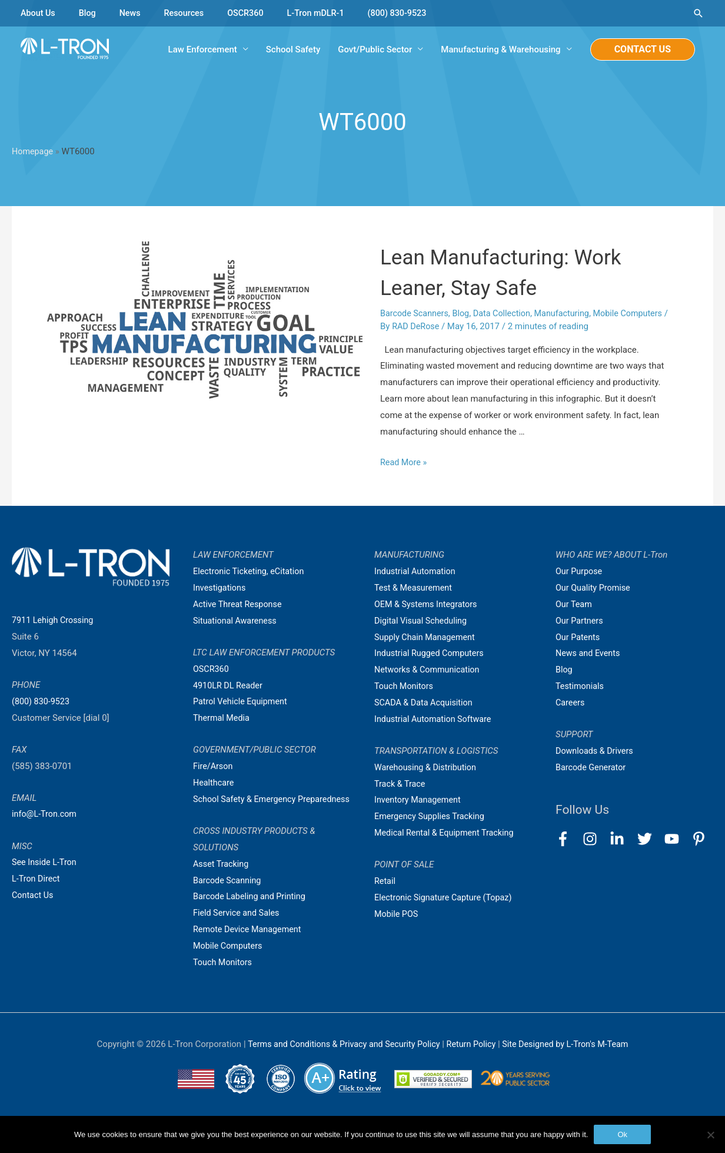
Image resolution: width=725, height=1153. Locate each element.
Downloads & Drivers (596, 751)
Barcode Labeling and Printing (252, 913)
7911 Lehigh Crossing (54, 620)
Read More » (404, 463)
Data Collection (507, 314)
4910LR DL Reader (229, 686)
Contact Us (33, 895)
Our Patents (579, 637)
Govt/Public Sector (375, 50)
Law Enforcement (202, 50)
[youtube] (677, 839)
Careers (571, 703)
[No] (710, 1135)
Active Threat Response (239, 604)
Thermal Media (222, 718)
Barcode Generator (592, 768)
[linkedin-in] (622, 839)
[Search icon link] (698, 13)
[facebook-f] (568, 839)
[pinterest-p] (701, 839)
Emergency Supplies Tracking (432, 817)
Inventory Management (419, 801)
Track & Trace (400, 784)
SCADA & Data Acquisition (425, 703)
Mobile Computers (638, 314)
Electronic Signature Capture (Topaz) (446, 898)
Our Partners (580, 621)
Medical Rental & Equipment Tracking (447, 833)
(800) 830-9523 (408, 13)
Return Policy (473, 1061)
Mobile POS (397, 914)
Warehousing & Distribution (427, 768)
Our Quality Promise (595, 588)
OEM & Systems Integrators (428, 604)
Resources (188, 13)
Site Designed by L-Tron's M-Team (571, 1061)
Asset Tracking (222, 881)
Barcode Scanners (415, 314)
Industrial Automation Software (435, 719)
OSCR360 (251, 13)
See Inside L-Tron (45, 863)
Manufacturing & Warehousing (500, 50)
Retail (385, 881)
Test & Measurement (414, 588)
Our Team (575, 604)
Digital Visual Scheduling (422, 621)
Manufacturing (569, 314)
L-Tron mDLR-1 (324, 13)
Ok (622, 1134)
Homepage (33, 152)
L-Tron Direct (37, 879)
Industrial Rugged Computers (431, 654)
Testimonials (581, 686)
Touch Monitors (224, 979)
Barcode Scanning (228, 897)
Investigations (220, 588)
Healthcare (214, 783)
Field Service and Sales (238, 930)
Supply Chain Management (427, 637)
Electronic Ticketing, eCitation (251, 571)
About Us (39, 13)
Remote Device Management (249, 946)
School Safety (293, 50)
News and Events (589, 654)
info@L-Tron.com (45, 815)
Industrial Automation (416, 571)
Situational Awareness (236, 621)
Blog (89, 13)
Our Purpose (580, 571)
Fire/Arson (213, 766)
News (133, 13)
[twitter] (650, 839)
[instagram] (595, 839)
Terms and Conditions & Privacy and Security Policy (339, 1061)
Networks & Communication (429, 670)
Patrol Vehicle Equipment (242, 702)
